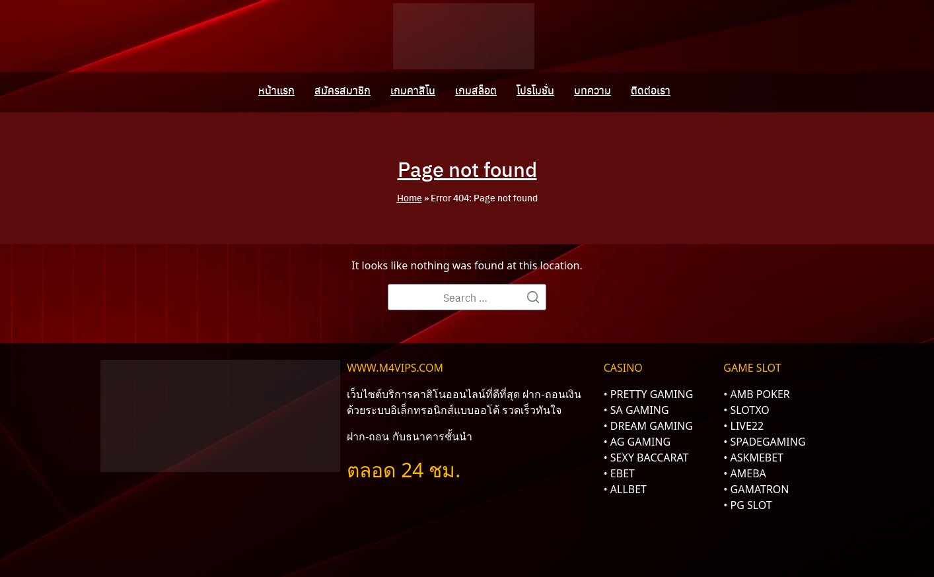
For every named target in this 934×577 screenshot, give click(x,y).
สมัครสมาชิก (342, 90)
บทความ (592, 90)
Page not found (467, 168)
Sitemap (649, 529)
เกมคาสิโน (412, 90)
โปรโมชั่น (535, 90)
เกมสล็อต (476, 90)
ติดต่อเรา (650, 90)
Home (409, 197)
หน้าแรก (276, 90)
